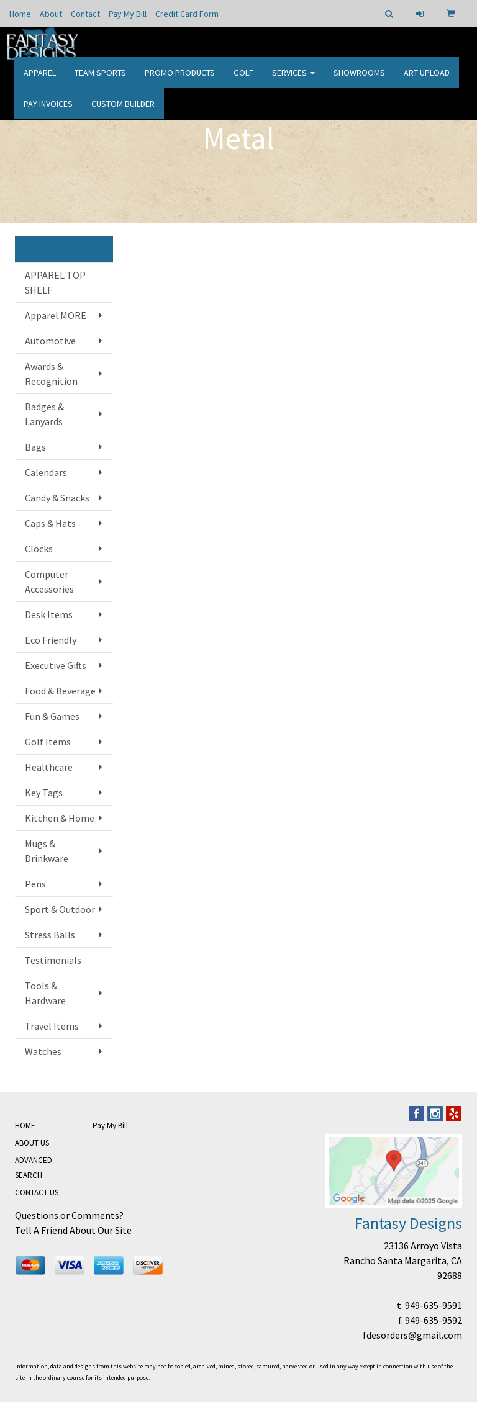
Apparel (40, 80)
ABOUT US (32, 1143)
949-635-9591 (433, 1305)
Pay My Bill (128, 13)
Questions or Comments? (69, 1215)
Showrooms (359, 80)
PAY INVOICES (48, 111)
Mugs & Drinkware (46, 851)
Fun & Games (52, 716)
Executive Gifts (55, 665)
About (51, 13)
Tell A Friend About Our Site (73, 1230)
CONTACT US (36, 1192)
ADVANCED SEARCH (33, 1167)
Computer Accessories (49, 581)
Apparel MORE (55, 315)
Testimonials (53, 960)
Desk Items (49, 614)
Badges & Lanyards (44, 414)
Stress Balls (50, 934)
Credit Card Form (187, 13)
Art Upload (427, 80)
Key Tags (44, 792)
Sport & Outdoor (60, 909)
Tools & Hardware (45, 993)
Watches (43, 1051)
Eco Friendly (50, 640)
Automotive (50, 341)
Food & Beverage (60, 691)
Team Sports (100, 80)
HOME (25, 1125)
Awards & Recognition (51, 373)
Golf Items (48, 741)
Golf (243, 80)
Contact (85, 13)
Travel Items (52, 1026)
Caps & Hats (50, 523)
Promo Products (180, 80)
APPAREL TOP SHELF (55, 282)
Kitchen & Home (59, 818)
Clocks (39, 548)
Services (293, 80)
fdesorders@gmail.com (412, 1335)
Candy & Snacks (57, 498)
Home (20, 13)
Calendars (46, 472)
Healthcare (49, 767)
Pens (35, 884)
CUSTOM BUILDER (123, 111)
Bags (35, 447)
